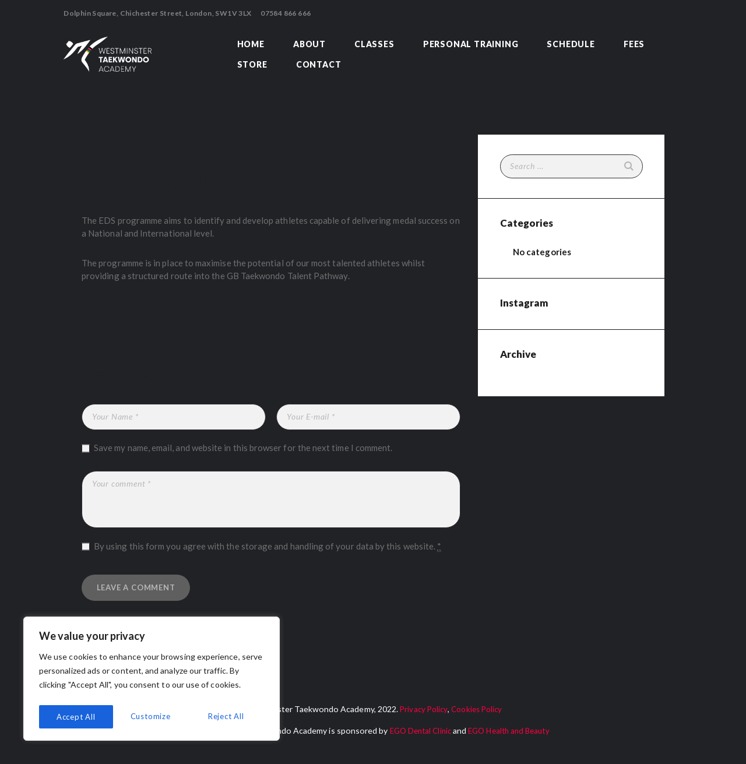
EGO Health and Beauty (511, 735)
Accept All (227, 716)
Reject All (152, 716)
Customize (75, 716)
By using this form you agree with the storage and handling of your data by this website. (267, 546)
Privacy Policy (421, 714)
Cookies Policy (477, 714)
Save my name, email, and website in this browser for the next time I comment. (243, 447)
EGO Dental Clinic (416, 735)
